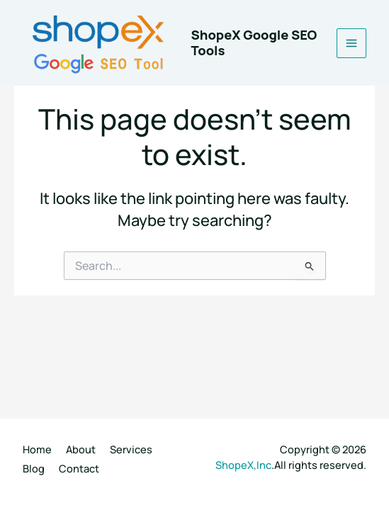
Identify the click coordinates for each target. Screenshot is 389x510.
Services (131, 449)
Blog (34, 468)
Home (37, 449)
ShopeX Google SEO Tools (254, 42)
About (81, 449)
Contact (79, 468)
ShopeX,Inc (243, 465)
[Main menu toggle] (351, 43)
